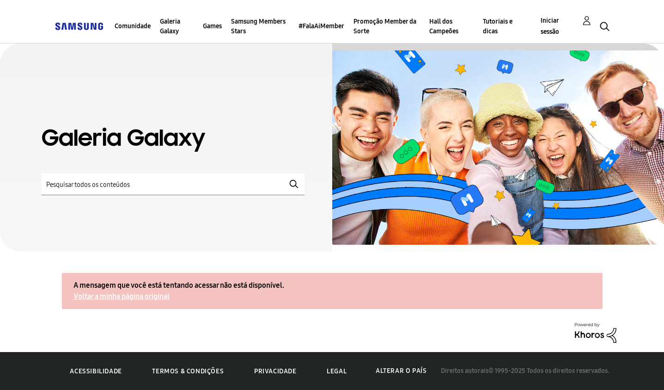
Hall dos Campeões (443, 26)
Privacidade (275, 371)
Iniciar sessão (550, 26)
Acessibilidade (96, 371)
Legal (337, 371)
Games (212, 26)
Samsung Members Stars (258, 26)
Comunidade (133, 26)
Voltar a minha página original (121, 296)
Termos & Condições (188, 371)
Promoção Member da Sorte (384, 26)
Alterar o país (401, 371)
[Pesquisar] (173, 184)
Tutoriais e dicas (497, 26)
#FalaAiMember (321, 26)
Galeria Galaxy (170, 26)
